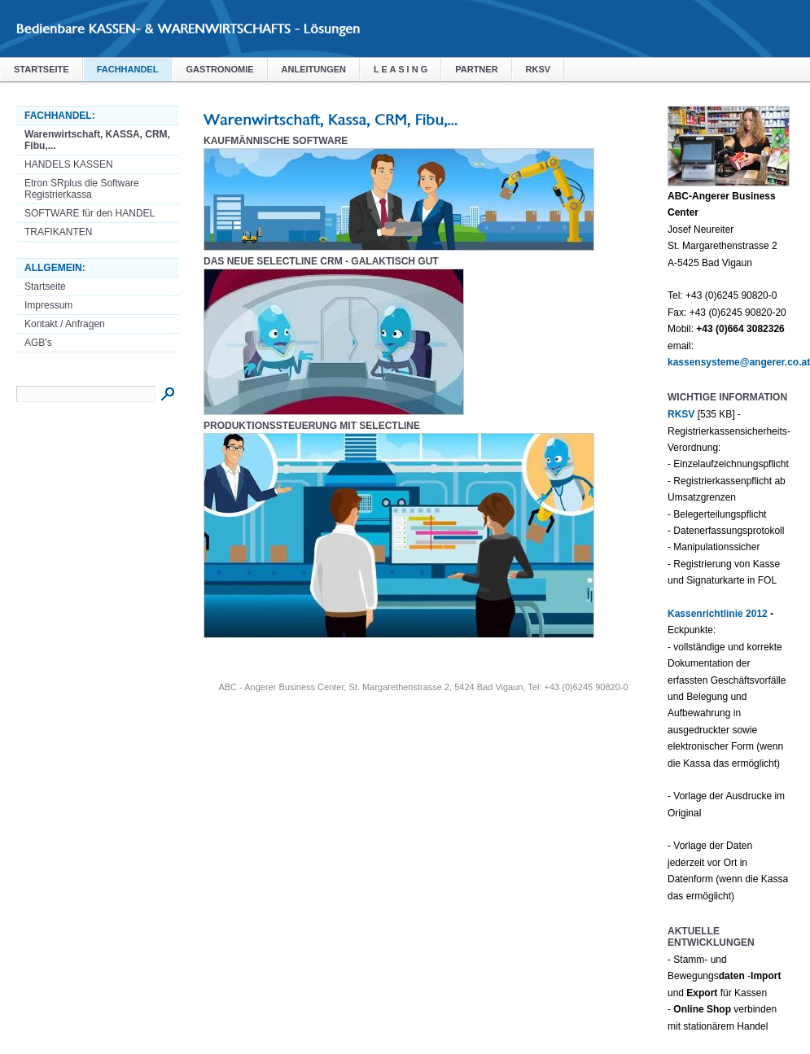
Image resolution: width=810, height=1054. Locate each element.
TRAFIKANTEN (58, 232)
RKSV (538, 69)
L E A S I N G (400, 69)
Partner (476, 69)
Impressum (48, 305)
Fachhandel (128, 69)
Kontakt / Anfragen (64, 324)
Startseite (41, 69)
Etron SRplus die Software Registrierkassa (81, 188)
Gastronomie (219, 69)
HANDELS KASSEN (68, 164)
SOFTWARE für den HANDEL (89, 213)
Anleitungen (314, 69)
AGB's (38, 342)
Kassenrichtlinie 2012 (718, 613)
